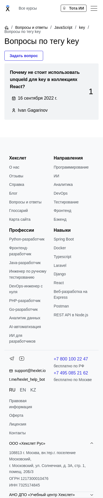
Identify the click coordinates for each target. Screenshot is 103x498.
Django (60, 274)
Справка (16, 184)
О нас (14, 167)
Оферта (16, 415)
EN (23, 390)
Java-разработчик (25, 263)
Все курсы (28, 8)
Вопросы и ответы (31, 27)
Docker (60, 248)
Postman (61, 306)
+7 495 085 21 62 (71, 373)
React (59, 283)
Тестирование (66, 202)
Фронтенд (62, 210)
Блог (13, 193)
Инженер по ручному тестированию (27, 274)
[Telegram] (12, 359)
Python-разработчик (26, 239)
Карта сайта (19, 219)
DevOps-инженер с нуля (26, 289)
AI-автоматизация (25, 326)
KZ (33, 390)
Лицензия (17, 424)
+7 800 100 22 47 (71, 359)
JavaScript (63, 27)
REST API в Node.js (71, 315)
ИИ (56, 176)
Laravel (60, 265)
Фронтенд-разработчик (20, 251)
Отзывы (16, 176)
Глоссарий (18, 210)
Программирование (71, 167)
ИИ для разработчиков (22, 338)
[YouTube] (21, 359)
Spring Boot (64, 239)
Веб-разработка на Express (71, 294)
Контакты (17, 433)
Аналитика (63, 184)
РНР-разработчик (24, 300)
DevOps (61, 193)
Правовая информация (20, 404)
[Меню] (94, 8)
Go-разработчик (23, 309)
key (82, 27)
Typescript (62, 256)
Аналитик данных (24, 318)
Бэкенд (60, 219)
